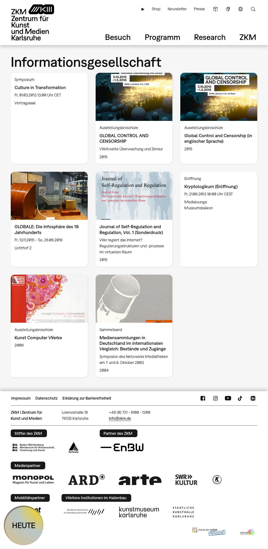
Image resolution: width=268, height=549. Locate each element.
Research (210, 37)
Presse (199, 9)
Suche (253, 9)
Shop (156, 9)
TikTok (240, 398)
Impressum (21, 398)
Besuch (118, 37)
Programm (162, 37)
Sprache (240, 9)
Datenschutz (46, 398)
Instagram (215, 398)
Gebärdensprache (228, 9)
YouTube (228, 398)
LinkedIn (253, 398)
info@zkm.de (120, 418)
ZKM (247, 37)
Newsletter (177, 9)
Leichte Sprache (215, 9)
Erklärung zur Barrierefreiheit (86, 398)
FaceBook (203, 398)
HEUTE (23, 525)
